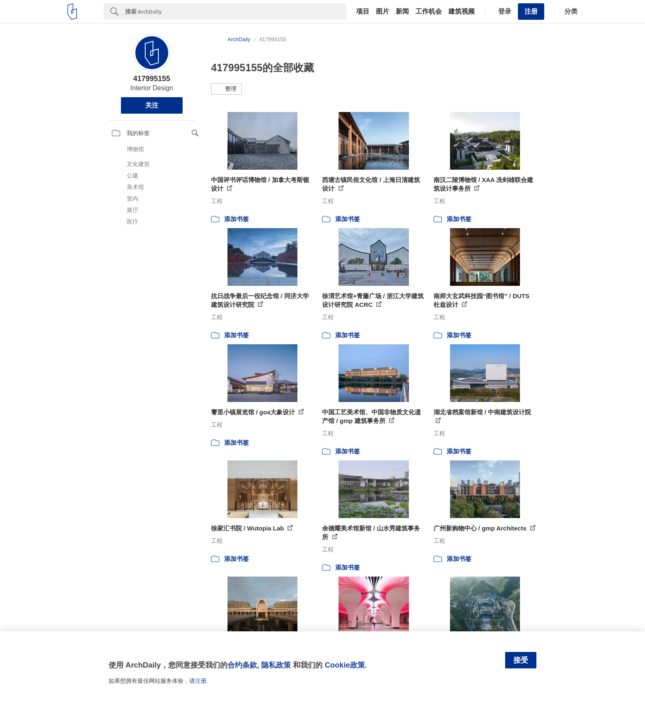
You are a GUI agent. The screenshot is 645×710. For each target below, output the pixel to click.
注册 (531, 11)
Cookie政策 (344, 665)
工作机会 (428, 11)
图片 (382, 11)
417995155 (151, 79)
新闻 (402, 11)
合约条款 (242, 665)
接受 (520, 660)
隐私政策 (276, 665)
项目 (362, 11)
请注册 (197, 680)
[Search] (235, 11)
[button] (226, 89)
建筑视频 (461, 11)
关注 (151, 105)
